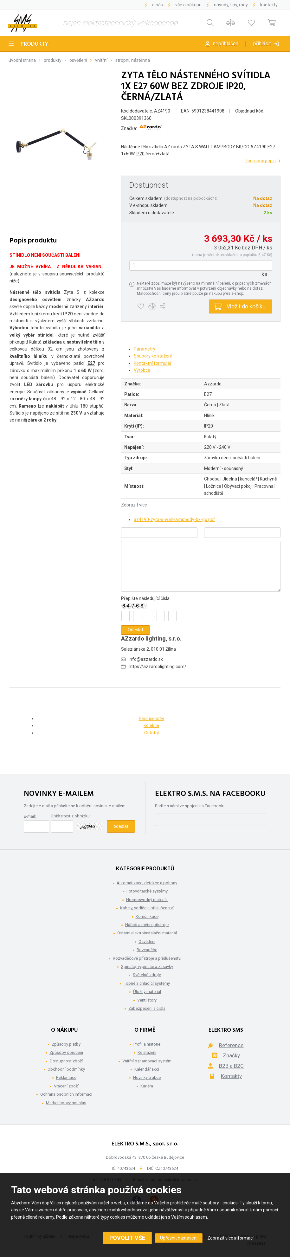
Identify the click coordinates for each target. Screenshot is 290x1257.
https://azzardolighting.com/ (157, 666)
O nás (157, 4)
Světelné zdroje (147, 974)
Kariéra (146, 1086)
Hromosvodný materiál (147, 899)
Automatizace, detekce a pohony (147, 882)
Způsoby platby (66, 1044)
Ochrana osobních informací (66, 1094)
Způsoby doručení (66, 1052)
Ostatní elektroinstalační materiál (147, 933)
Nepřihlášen (225, 44)
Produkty (34, 44)
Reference (231, 1045)
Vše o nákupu (188, 4)
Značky (231, 1055)
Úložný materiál (147, 991)
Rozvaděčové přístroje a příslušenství (147, 958)
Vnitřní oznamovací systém (146, 1061)
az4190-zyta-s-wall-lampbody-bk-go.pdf (174, 519)
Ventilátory (147, 1000)
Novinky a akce (147, 1077)
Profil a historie (146, 1044)
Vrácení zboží (66, 1086)
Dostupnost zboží (66, 1061)
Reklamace (66, 1077)
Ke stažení (147, 1052)
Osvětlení (78, 60)
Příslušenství (151, 718)
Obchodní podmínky (66, 1069)
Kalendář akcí (146, 1069)
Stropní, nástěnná (132, 60)
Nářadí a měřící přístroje (147, 924)
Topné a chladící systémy (147, 983)
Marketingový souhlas (66, 1102)
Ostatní (151, 732)
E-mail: (30, 816)
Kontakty (269, 4)
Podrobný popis (260, 160)
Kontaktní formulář (152, 363)
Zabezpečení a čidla (146, 1008)
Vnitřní (101, 60)
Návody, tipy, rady (231, 4)
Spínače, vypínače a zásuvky (147, 966)
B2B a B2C (231, 1066)
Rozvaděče (147, 949)
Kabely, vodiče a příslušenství (147, 908)
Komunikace (147, 916)
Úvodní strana (22, 60)
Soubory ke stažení (153, 355)
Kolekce (151, 725)
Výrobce (142, 370)
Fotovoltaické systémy (147, 891)
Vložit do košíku (246, 306)
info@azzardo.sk (146, 659)
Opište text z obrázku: (71, 816)
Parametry (144, 348)
